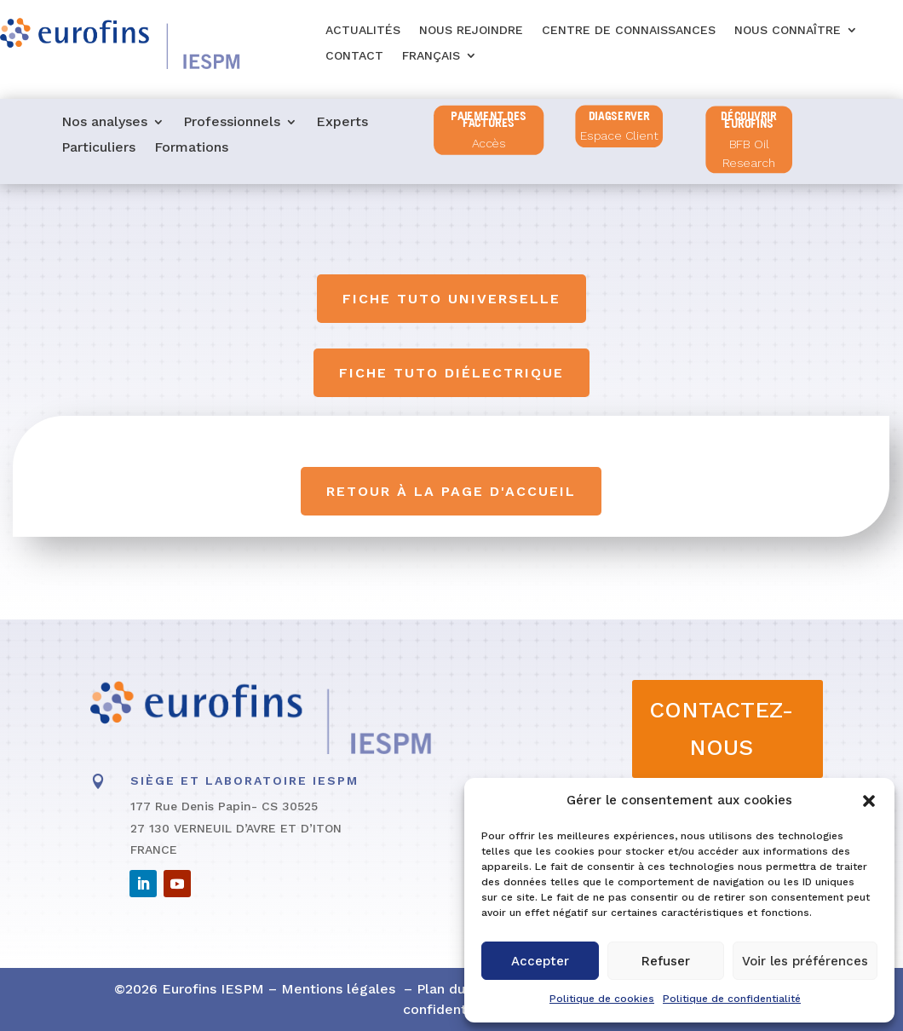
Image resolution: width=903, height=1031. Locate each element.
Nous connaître (787, 30)
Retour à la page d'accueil (452, 491)
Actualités (362, 30)
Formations (191, 148)
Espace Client (619, 136)
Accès (489, 143)
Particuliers (98, 148)
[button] (868, 800)
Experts (342, 123)
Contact (354, 55)
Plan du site (455, 989)
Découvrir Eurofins (749, 119)
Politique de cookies (601, 999)
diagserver (619, 115)
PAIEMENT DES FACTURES (489, 119)
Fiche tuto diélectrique (451, 373)
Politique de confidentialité (732, 999)
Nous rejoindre (471, 30)
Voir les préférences (805, 961)
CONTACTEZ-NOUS (721, 728)
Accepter (540, 961)
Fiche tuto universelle (451, 299)
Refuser (665, 961)
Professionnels (231, 123)
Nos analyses (104, 123)
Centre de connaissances (629, 30)
